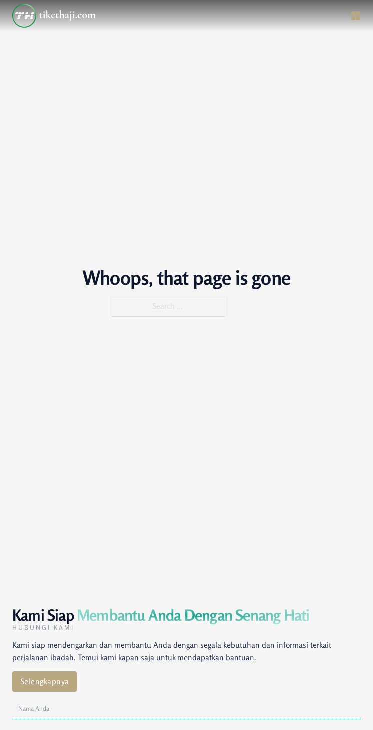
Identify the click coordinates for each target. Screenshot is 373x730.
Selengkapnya (44, 681)
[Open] (356, 16)
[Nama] (186, 709)
